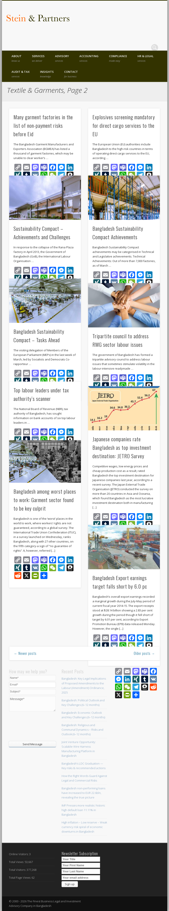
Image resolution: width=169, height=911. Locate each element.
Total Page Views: (20, 877)
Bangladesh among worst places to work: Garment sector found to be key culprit (44, 499)
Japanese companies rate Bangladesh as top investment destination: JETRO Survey (121, 447)
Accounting (89, 58)
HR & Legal (145, 58)
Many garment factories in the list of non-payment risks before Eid (43, 125)
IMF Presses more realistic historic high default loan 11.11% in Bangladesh (83, 809)
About (17, 58)
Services (38, 58)
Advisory (62, 58)
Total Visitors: (18, 870)
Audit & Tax (21, 74)
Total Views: (17, 862)
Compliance (118, 58)
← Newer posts (25, 653)
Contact (71, 74)
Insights (47, 74)
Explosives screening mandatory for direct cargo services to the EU (123, 125)
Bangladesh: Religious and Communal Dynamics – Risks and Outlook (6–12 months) (82, 729)
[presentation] (35, 726)
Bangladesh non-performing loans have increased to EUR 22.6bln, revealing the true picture (83, 792)
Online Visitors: (19, 854)
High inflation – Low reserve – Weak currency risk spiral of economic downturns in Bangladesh (84, 826)
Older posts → (144, 653)
